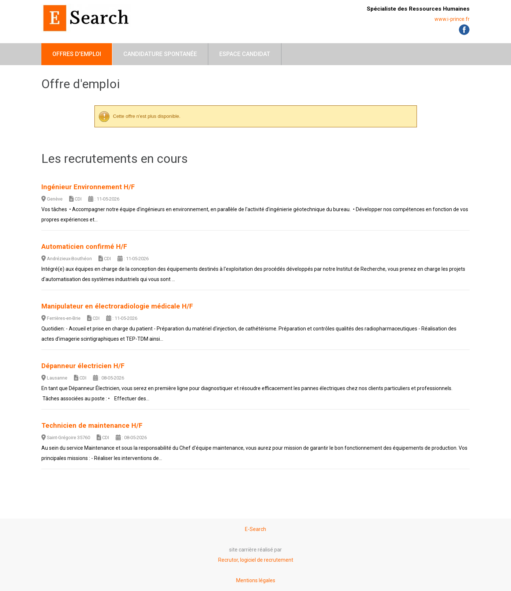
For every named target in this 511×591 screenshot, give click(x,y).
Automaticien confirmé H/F (84, 247)
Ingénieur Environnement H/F (88, 187)
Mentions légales (255, 580)
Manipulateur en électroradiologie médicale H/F (117, 306)
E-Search (255, 529)
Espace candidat (244, 54)
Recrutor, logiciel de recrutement (255, 560)
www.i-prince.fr (452, 19)
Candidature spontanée (160, 54)
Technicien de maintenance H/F (91, 426)
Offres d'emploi (76, 54)
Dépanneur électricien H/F (82, 366)
